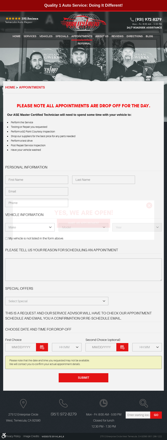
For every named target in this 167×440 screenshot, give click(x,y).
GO (156, 415)
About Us (101, 36)
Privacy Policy (13, 436)
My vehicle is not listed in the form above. (36, 238)
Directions (134, 36)
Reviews (118, 36)
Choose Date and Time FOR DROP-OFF (38, 329)
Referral (84, 43)
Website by (52, 436)
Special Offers (19, 288)
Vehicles (45, 36)
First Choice (13, 340)
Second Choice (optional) (103, 340)
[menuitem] (16, 36)
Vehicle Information (24, 215)
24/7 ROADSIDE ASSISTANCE (144, 27)
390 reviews (30, 18)
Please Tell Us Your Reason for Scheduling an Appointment (61, 250)
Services (30, 36)
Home (16, 36)
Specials (62, 36)
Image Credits (31, 436)
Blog (149, 36)
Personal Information (26, 167)
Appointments (81, 36)
